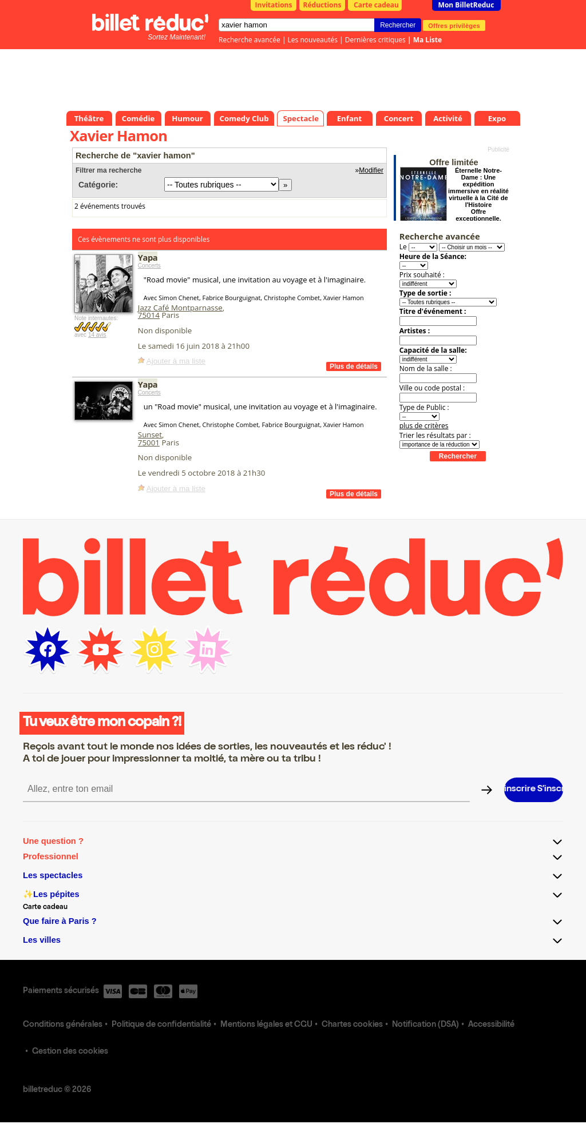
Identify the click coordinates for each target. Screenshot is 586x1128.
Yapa (147, 257)
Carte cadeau (376, 5)
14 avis (97, 335)
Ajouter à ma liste (175, 361)
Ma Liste (427, 40)
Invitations (273, 5)
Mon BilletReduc (466, 5)
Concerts (149, 265)
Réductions (322, 5)
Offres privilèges (454, 25)
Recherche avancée (249, 40)
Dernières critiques (375, 40)
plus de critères (424, 426)
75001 (149, 442)
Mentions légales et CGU (266, 1025)
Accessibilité (491, 1025)
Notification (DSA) (425, 1025)
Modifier (371, 170)
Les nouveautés (313, 40)
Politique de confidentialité (161, 1025)
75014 (149, 315)
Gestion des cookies (70, 1052)
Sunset (150, 434)
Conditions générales (62, 1025)
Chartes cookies (352, 1025)
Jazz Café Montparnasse (180, 307)
